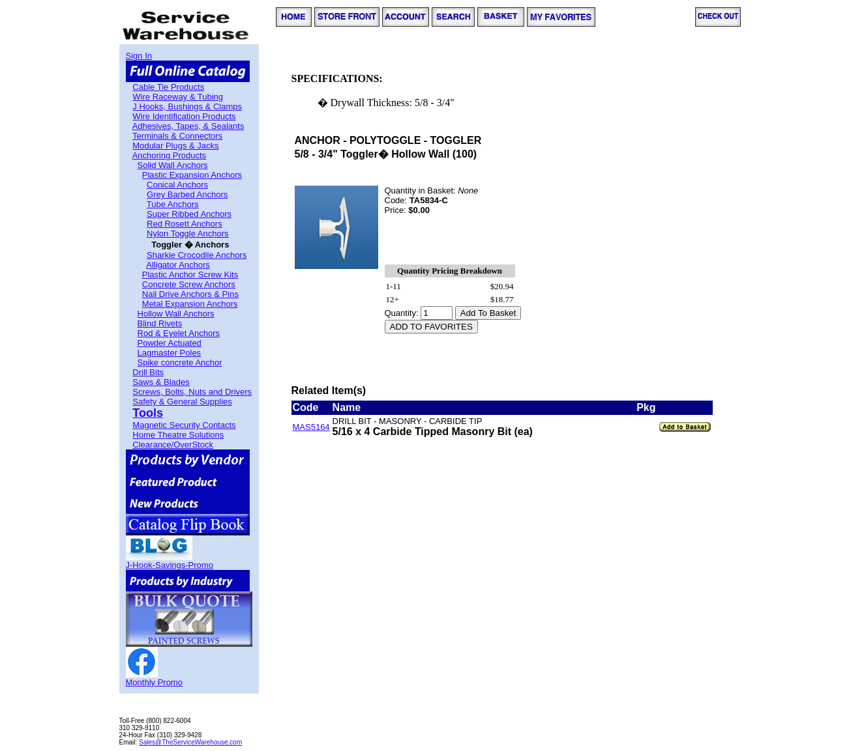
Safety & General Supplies (181, 401)
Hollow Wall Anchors (176, 314)
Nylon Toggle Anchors (188, 233)
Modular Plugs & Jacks (175, 145)
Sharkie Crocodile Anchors (196, 255)
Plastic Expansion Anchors (192, 175)
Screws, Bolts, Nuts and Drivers (192, 392)
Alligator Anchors (178, 265)
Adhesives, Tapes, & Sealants (188, 126)
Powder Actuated (169, 343)
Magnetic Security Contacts (183, 425)
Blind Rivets (160, 323)
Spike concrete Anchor (180, 362)
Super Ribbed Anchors (189, 214)
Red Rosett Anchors (184, 224)
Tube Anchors (173, 204)
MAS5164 (311, 427)
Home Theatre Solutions (178, 435)
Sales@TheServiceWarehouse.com (190, 742)
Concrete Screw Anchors (188, 284)
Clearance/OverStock (172, 444)
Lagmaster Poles (169, 353)
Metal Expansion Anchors (190, 304)
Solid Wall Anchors (173, 165)
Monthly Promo (154, 682)
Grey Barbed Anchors (187, 194)
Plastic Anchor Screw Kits (190, 274)
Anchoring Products (169, 155)
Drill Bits (148, 372)
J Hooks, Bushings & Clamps (187, 106)
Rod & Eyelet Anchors (179, 333)
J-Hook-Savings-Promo (169, 565)
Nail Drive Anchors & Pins (190, 294)
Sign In (139, 56)
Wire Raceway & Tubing (177, 97)
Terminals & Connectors (177, 136)
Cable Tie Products (168, 87)
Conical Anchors (177, 185)
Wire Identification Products (183, 116)
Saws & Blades (160, 382)
